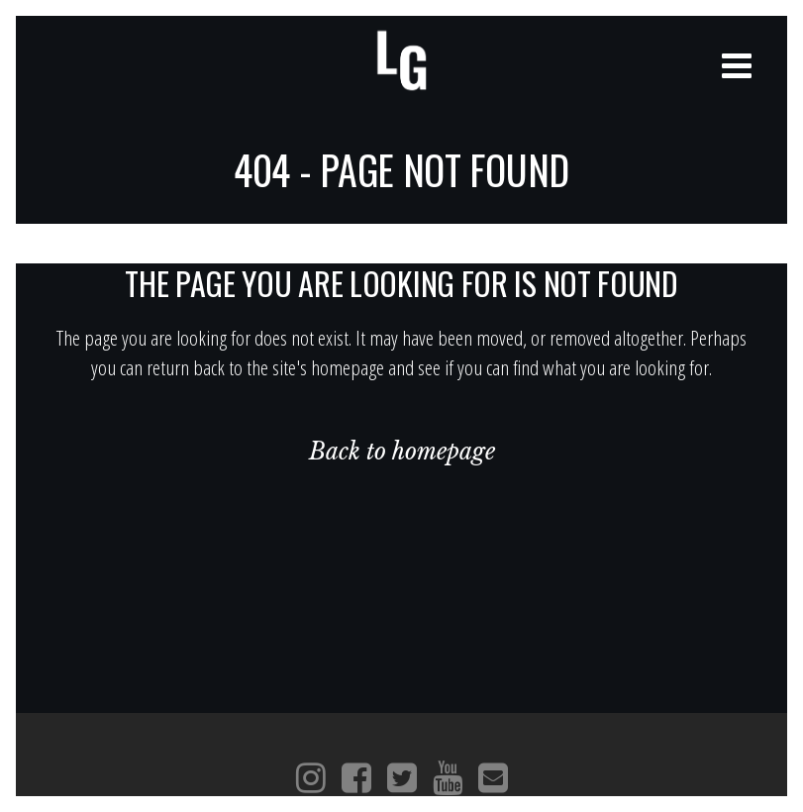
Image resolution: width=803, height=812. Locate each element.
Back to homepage (402, 451)
